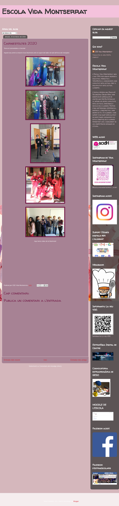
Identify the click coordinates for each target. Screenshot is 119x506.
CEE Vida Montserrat (103, 52)
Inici (45, 360)
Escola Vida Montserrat (44, 11)
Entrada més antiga (79, 360)
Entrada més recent (12, 360)
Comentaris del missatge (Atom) (51, 366)
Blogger (76, 501)
